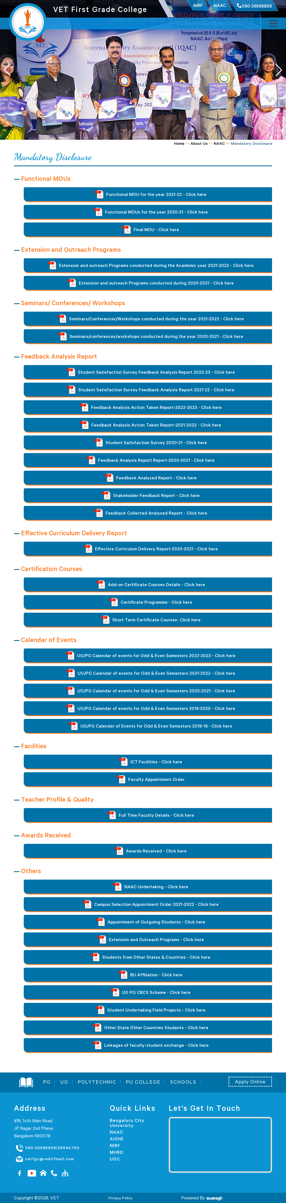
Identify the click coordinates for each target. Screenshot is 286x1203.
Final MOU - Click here (150, 229)
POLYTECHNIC (97, 1082)
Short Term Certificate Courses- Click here (151, 619)
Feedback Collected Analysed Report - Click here (150, 513)
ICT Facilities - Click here (150, 761)
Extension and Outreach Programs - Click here (151, 939)
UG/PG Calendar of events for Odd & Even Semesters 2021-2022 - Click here (150, 673)
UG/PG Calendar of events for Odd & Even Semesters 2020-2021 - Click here (150, 690)
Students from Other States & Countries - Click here (150, 957)
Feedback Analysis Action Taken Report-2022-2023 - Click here (151, 407)
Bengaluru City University (127, 1123)
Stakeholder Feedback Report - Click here (151, 495)
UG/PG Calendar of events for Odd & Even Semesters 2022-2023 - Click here (150, 655)
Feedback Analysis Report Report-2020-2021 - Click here (150, 460)
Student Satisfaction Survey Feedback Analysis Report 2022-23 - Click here (151, 372)
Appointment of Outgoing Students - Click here (150, 922)
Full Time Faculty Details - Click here (151, 815)
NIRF (115, 1145)
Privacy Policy (120, 1198)
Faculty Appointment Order (151, 779)
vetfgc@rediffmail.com (44, 1159)
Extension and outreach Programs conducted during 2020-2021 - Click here (151, 283)
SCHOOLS (183, 1082)
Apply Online (250, 1081)
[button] (279, 70)
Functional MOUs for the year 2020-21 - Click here (151, 212)
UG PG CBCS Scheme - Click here (150, 992)
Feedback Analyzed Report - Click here (151, 477)
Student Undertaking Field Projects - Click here (151, 1010)
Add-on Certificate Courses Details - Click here (151, 584)
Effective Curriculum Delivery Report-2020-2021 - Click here (151, 548)
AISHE (117, 1138)
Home (179, 143)
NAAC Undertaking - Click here (150, 886)
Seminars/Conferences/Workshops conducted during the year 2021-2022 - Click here (151, 318)
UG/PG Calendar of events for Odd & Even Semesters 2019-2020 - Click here (150, 708)
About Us (199, 143)
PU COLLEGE (143, 1082)
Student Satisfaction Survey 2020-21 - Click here (150, 442)
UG (64, 1082)
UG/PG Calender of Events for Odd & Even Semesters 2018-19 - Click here (150, 726)
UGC (115, 1158)
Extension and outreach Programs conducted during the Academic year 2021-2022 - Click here (151, 265)
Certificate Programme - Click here (150, 602)
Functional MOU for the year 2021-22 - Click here (150, 194)
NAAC (219, 143)
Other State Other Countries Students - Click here (150, 1027)
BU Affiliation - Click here (150, 974)
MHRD (116, 1152)
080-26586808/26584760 (47, 1148)
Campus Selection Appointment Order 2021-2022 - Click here (151, 904)
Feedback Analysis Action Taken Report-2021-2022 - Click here (150, 425)
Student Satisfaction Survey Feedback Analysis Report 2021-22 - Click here (150, 389)
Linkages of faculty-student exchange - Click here (151, 1045)
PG (47, 1082)
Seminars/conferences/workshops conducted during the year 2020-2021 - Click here (150, 336)
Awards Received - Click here (151, 851)
